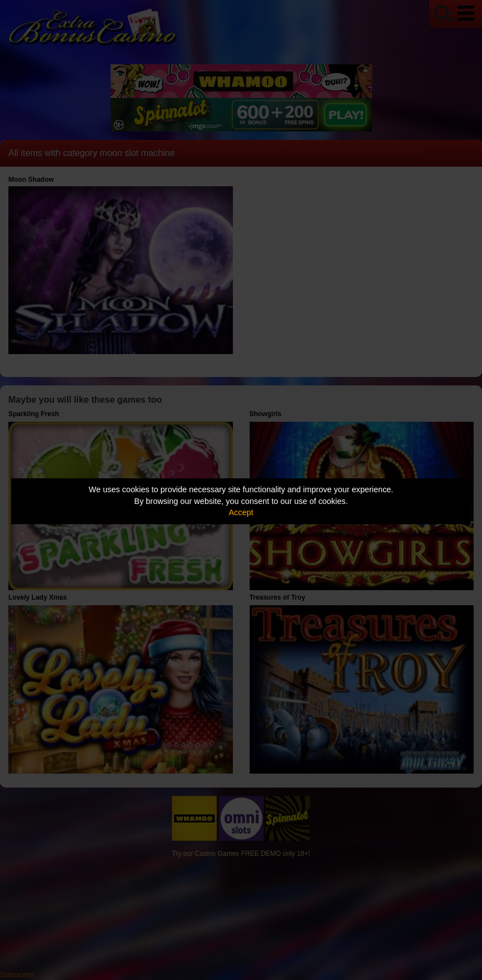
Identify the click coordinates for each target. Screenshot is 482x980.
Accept (241, 512)
